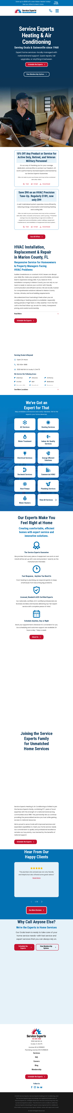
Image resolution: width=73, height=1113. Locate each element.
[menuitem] (23, 922)
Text (27, 184)
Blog (36, 874)
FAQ (36, 865)
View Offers (56, 3)
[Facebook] (32, 895)
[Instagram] (35, 895)
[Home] (25, 11)
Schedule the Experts (36, 64)
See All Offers (36, 237)
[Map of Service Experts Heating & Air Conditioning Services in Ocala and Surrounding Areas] (36, 338)
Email (36, 184)
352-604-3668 (22, 365)
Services (36, 861)
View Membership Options (36, 74)
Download (46, 184)
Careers (36, 869)
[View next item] (41, 783)
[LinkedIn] (38, 895)
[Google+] (41, 895)
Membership (36, 878)
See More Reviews (36, 792)
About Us (36, 637)
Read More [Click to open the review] (36, 760)
